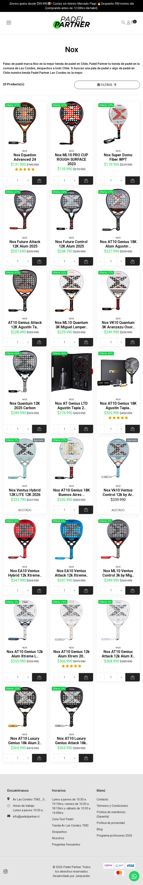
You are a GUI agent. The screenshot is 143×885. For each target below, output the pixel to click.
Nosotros (58, 838)
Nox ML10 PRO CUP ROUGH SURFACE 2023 (71, 159)
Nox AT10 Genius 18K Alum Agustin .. (118, 244)
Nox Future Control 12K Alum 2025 (71, 244)
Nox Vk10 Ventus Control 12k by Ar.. (118, 492)
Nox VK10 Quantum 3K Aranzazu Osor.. (118, 324)
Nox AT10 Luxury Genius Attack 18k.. (71, 740)
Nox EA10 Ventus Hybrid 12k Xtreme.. (25, 573)
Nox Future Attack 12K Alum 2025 (24, 244)
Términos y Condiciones (112, 806)
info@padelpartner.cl (26, 816)
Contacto (102, 799)
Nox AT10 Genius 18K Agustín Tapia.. (118, 405)
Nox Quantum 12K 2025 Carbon (25, 405)
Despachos (59, 832)
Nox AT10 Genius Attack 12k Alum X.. (118, 653)
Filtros (107, 85)
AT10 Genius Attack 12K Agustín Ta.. (25, 324)
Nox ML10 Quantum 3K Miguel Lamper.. (71, 324)
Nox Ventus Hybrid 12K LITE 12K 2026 (25, 492)
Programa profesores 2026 (114, 835)
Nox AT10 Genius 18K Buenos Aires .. (71, 492)
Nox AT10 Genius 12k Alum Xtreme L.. (25, 653)
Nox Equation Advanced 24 (25, 157)
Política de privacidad (111, 823)
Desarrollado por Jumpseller (71, 876)
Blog (100, 829)
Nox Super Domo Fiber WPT (118, 157)
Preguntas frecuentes (66, 844)
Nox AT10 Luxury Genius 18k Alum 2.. (24, 740)
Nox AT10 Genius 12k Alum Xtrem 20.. (71, 653)
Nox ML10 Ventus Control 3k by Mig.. (118, 573)
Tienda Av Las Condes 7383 (70, 825)
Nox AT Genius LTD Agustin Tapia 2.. (71, 405)
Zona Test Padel (62, 819)
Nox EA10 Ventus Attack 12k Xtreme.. (71, 573)
